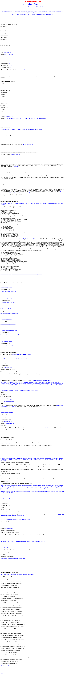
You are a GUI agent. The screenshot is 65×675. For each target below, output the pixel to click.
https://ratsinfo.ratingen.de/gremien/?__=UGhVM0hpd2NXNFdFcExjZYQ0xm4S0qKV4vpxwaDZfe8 (21, 129)
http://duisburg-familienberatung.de (8, 302)
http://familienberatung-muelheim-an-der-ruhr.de (10, 334)
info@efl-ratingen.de (8, 367)
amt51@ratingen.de (8, 421)
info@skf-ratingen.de (8, 528)
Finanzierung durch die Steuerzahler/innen (21, 354)
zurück (2, 673)
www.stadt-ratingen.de (8, 54)
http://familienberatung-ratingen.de (8, 345)
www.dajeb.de (61, 514)
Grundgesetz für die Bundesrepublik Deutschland (32, 6)
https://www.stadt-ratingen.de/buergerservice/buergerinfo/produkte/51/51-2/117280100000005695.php (25, 118)
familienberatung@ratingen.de (10, 398)
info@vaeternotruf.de (15, 154)
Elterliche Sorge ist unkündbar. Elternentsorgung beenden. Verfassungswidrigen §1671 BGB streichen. (32, 14)
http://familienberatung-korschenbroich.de (9, 313)
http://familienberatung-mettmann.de (8, 324)
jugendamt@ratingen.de (9, 116)
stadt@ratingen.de (7, 52)
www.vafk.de (16, 166)
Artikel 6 (32, 9)
